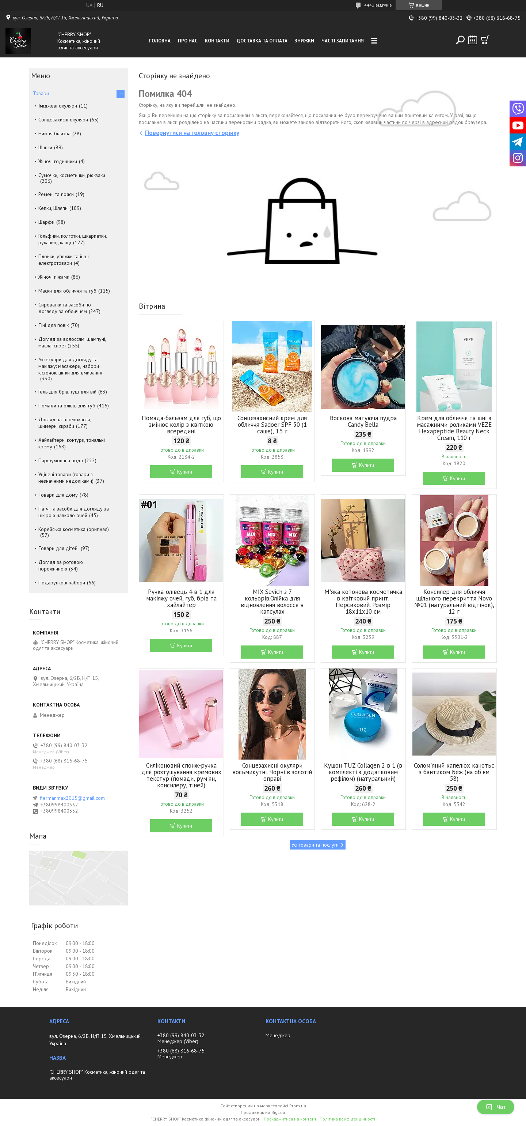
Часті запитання (342, 41)
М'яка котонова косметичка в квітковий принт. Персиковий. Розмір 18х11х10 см (363, 601)
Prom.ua (297, 1105)
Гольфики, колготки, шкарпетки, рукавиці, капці (72, 239)
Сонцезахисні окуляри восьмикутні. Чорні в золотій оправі (272, 772)
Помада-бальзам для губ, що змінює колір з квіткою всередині (181, 424)
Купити (184, 471)
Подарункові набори (61, 582)
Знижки (304, 41)
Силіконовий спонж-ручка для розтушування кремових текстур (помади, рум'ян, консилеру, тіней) (181, 775)
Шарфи (46, 222)
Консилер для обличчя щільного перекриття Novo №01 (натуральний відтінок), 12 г (454, 601)
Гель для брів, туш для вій (67, 391)
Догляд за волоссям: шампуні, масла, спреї (72, 342)
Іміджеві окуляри (57, 105)
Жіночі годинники (57, 161)
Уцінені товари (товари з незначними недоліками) (66, 477)
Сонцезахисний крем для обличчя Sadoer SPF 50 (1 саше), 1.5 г (272, 424)
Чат (496, 1107)
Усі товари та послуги (315, 844)
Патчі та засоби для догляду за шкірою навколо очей (73, 512)
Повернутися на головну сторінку (192, 133)
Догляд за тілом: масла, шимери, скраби (64, 422)
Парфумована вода (60, 460)
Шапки (45, 147)
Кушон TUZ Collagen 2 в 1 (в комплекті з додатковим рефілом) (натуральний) (363, 772)
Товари (41, 93)
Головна (160, 41)
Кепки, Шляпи (53, 208)
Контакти (217, 41)
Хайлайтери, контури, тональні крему (71, 443)
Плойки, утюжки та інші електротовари (63, 259)
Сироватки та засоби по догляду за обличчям (64, 308)
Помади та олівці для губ (66, 405)
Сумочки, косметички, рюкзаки (71, 175)
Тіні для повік (53, 325)
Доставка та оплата (262, 41)
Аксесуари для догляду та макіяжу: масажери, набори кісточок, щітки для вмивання (70, 366)
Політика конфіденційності (347, 1119)
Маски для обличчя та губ (67, 290)
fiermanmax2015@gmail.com (72, 798)
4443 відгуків (378, 5)
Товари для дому (58, 495)
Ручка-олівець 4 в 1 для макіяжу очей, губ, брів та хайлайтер (181, 598)
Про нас (188, 41)
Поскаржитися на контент (290, 1119)
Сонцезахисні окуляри (63, 119)
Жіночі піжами (53, 277)
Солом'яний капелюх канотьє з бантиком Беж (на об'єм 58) (454, 772)
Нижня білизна (54, 133)
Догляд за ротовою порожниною (60, 565)
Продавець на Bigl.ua (263, 1112)
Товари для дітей (58, 548)
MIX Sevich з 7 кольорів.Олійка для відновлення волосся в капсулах (272, 601)
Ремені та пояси (56, 194)
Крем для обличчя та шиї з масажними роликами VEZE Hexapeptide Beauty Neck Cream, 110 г (454, 428)
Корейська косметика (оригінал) (73, 529)
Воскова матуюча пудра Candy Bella (363, 421)
